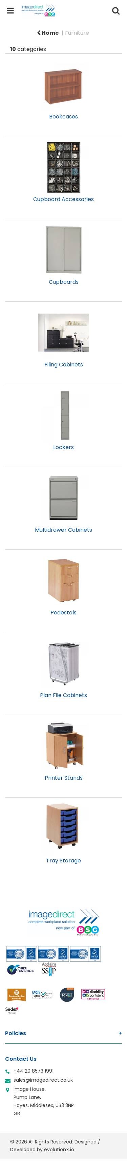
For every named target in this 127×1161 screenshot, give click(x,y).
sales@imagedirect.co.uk (43, 1080)
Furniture (77, 33)
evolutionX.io (59, 1149)
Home (48, 33)
